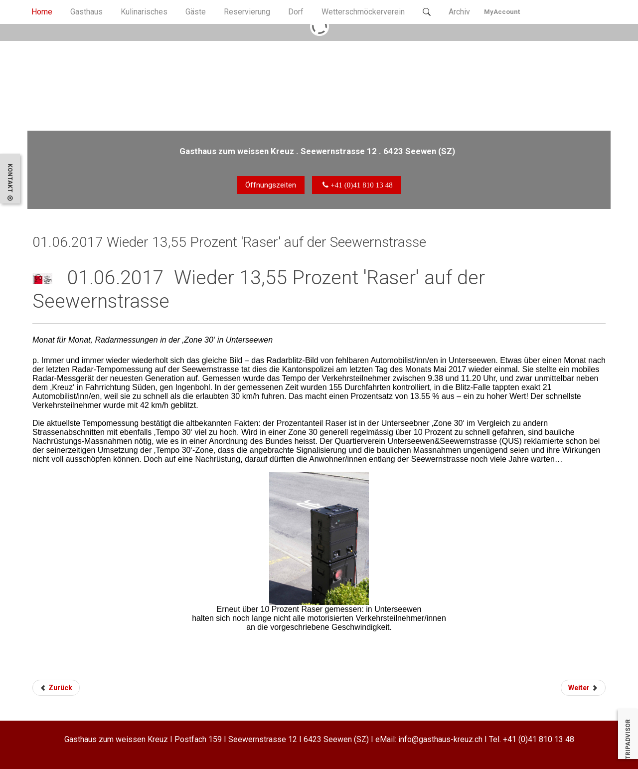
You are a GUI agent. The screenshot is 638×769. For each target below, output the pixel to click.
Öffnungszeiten (270, 185)
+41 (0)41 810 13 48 (538, 739)
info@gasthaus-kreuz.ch (440, 739)
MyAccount (502, 11)
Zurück (56, 688)
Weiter (583, 688)
